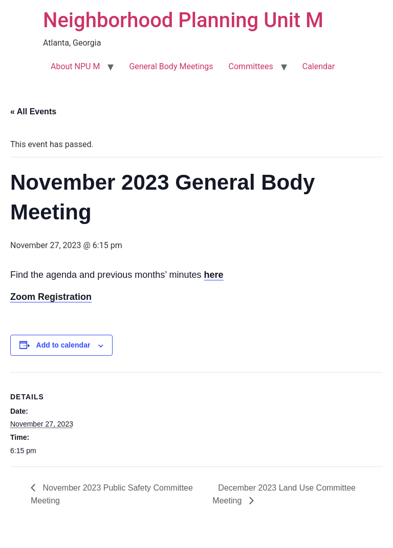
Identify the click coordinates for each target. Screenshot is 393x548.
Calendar (318, 66)
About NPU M (75, 66)
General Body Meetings (171, 66)
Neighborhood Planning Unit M (183, 20)
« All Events (33, 111)
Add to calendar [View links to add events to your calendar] (63, 345)
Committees (251, 66)
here (214, 275)
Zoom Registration (51, 297)
